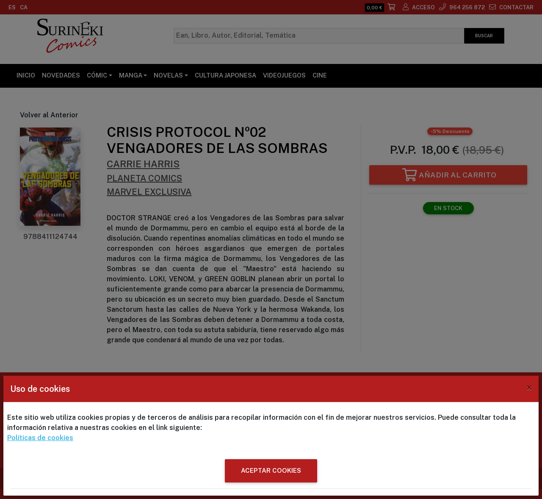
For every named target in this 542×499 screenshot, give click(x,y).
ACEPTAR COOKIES (271, 470)
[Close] (529, 387)
